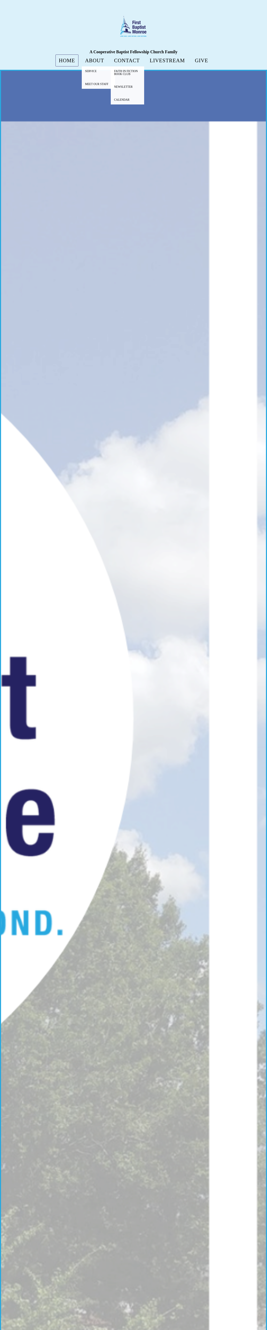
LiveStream (167, 60)
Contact (127, 60)
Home (67, 60)
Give (201, 60)
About (94, 60)
